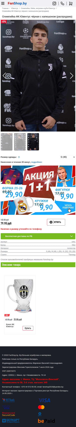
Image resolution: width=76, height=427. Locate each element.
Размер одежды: (11, 157)
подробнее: (36, 162)
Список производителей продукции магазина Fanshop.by (27, 259)
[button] (72, 76)
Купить (28, 328)
